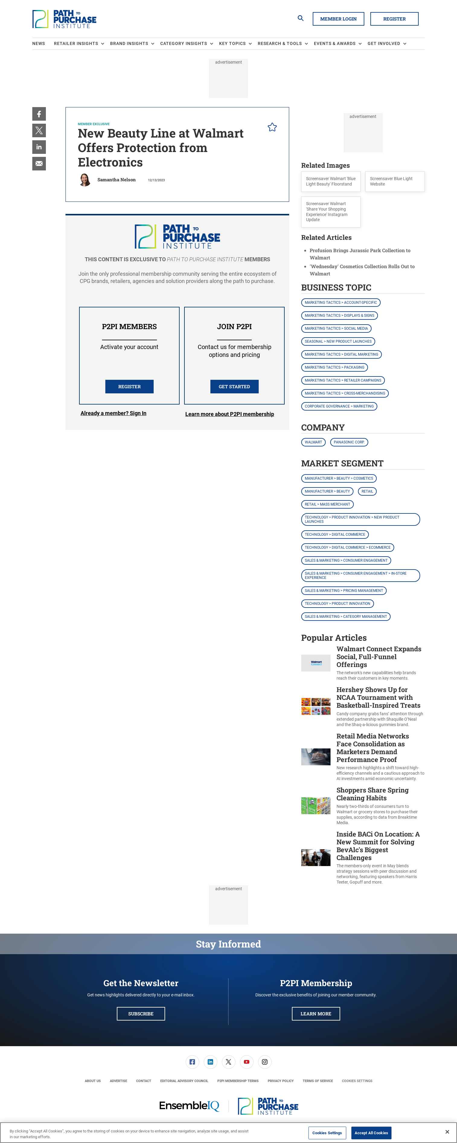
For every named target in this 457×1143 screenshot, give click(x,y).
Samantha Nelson (116, 179)
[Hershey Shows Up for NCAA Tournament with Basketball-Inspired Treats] (316, 707)
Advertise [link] (118, 1081)
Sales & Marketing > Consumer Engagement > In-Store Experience (356, 575)
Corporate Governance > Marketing (339, 406)
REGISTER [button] (129, 386)
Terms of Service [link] (318, 1081)
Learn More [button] (316, 1014)
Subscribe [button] (141, 1014)
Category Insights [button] (183, 43)
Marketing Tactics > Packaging (334, 367)
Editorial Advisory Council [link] (184, 1081)
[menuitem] (43, 43)
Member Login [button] (338, 19)
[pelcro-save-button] (271, 127)
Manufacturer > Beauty (327, 491)
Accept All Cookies (371, 1133)
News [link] (38, 43)
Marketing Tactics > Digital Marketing (341, 354)
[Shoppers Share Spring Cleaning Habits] (316, 806)
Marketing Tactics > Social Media (336, 328)
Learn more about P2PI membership (229, 414)
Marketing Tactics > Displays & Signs (339, 315)
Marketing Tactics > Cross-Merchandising (345, 393)
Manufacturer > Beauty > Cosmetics (339, 478)
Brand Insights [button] (129, 43)
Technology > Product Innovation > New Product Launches (352, 519)
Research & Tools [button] (280, 43)
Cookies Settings (357, 1081)
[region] (228, 1132)
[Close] (447, 1131)
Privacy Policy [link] (281, 1081)
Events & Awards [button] (335, 43)
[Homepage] (64, 19)
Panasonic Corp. (349, 442)
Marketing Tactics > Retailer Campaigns (343, 380)
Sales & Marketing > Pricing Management (344, 591)
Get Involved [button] (384, 43)
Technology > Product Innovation (337, 604)
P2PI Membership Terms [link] (238, 1081)
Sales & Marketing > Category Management (346, 616)
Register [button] (394, 19)
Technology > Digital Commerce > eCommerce (348, 547)
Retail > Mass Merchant (327, 504)
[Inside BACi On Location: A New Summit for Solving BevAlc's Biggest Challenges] (316, 857)
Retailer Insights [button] (76, 43)
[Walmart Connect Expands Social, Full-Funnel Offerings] (316, 663)
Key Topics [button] (232, 43)
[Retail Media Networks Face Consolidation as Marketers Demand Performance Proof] (316, 757)
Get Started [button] (234, 386)
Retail (367, 491)
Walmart (313, 442)
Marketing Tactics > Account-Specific (341, 302)
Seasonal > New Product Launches (338, 341)
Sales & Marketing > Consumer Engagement (346, 560)
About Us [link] (93, 1081)
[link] (39, 114)
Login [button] (113, 414)
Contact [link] (143, 1081)
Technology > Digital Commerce (335, 534)
